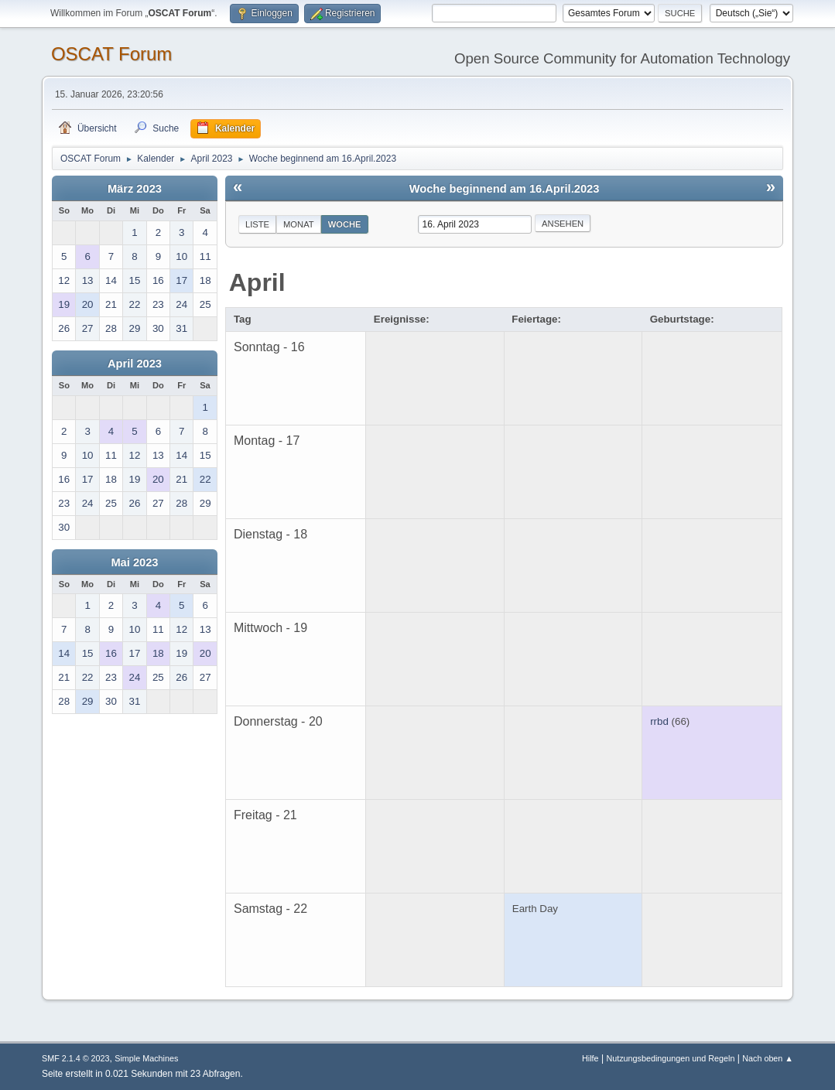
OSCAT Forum (111, 53)
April (257, 282)
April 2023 (135, 363)
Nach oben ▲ (767, 1058)
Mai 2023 (134, 562)
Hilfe (590, 1058)
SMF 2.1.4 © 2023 (76, 1058)
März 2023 (135, 189)
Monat (298, 224)
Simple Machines (146, 1058)
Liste (257, 224)
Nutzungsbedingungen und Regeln (670, 1058)
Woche (344, 224)
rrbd (659, 721)
